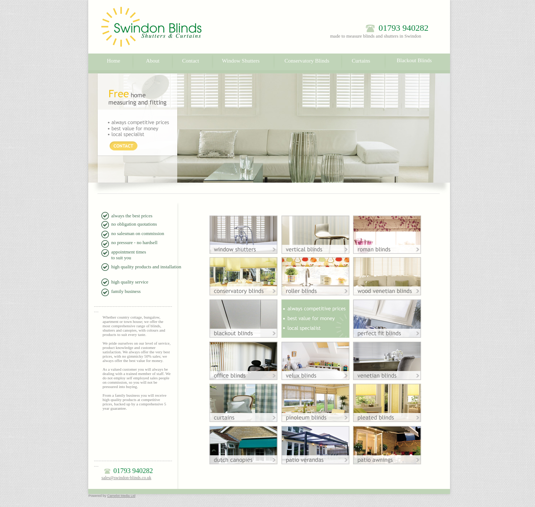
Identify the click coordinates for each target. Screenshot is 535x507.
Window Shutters (241, 61)
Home (113, 61)
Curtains (361, 61)
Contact (190, 61)
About (153, 61)
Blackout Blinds (414, 60)
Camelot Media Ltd (121, 496)
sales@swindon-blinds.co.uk (127, 477)
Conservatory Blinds (307, 61)
